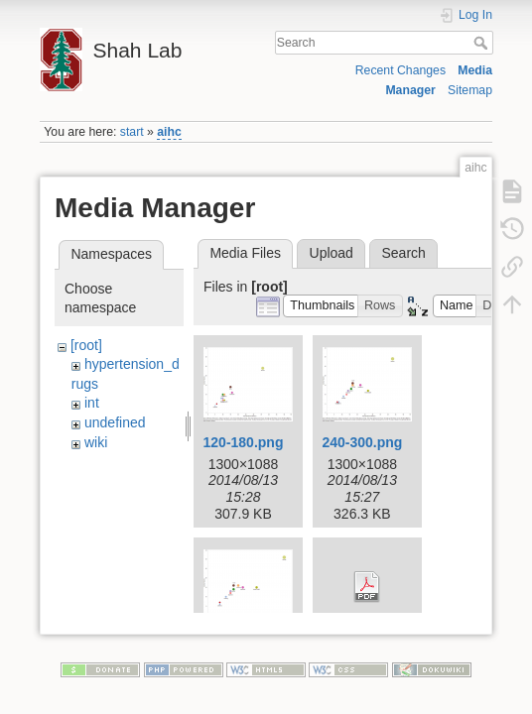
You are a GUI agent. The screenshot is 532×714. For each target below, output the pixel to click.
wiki (95, 442)
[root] (86, 345)
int (91, 403)
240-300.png (362, 442)
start (132, 132)
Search (482, 43)
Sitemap (470, 90)
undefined (115, 422)
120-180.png (243, 442)
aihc (169, 132)
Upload (331, 253)
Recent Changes (400, 70)
